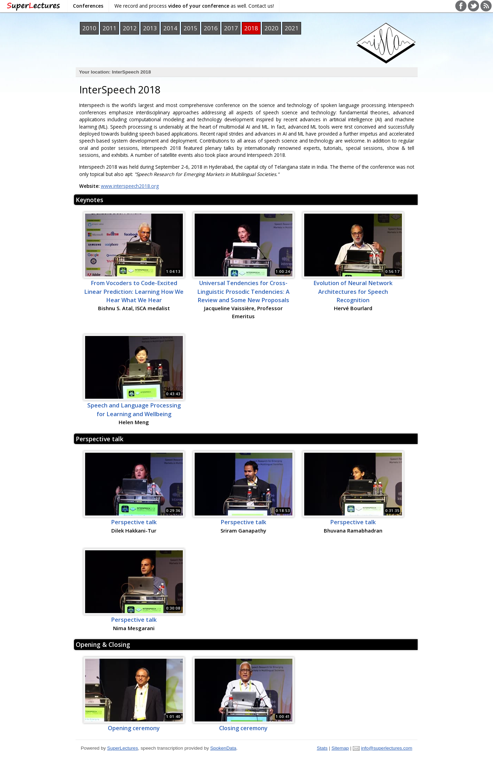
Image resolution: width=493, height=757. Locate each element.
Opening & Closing (103, 644)
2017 (231, 28)
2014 (170, 28)
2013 (150, 28)
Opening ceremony (134, 728)
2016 (211, 28)
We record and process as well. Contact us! (194, 5)
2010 (89, 28)
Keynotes (89, 200)
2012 (130, 28)
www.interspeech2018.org (130, 186)
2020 (271, 28)
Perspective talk (100, 439)
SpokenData (223, 748)
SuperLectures (122, 748)
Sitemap (340, 748)
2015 (190, 28)
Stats (322, 748)
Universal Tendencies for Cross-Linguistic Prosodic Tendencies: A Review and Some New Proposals (243, 291)
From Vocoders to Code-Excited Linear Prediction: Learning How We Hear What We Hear (134, 291)
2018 (251, 28)
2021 (292, 28)
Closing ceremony (243, 728)
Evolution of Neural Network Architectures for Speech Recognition (353, 291)
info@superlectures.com (386, 748)
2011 (110, 28)
